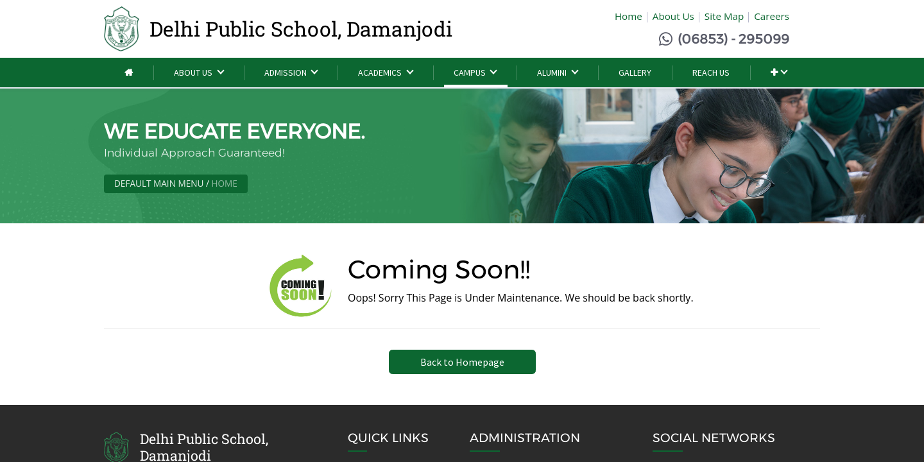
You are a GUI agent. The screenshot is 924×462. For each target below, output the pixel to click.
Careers (771, 16)
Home (628, 16)
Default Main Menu (158, 183)
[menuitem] (128, 73)
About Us (673, 16)
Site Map (724, 16)
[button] (778, 73)
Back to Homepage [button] (462, 361)
